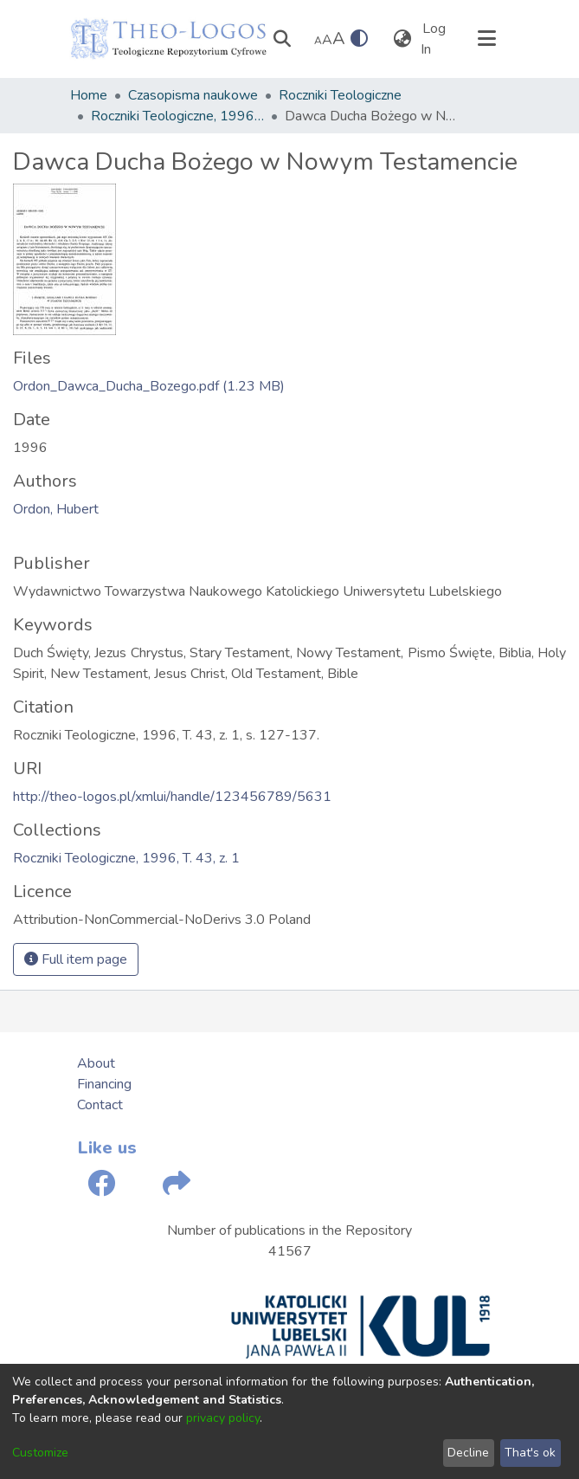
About (96, 1063)
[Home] (168, 39)
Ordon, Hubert (56, 509)
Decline (468, 1452)
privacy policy (223, 1418)
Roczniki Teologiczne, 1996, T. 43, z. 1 (177, 116)
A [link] (318, 41)
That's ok (530, 1452)
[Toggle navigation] (487, 39)
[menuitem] (403, 39)
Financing (104, 1084)
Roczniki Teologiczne (340, 95)
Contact (100, 1104)
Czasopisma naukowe (193, 95)
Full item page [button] (75, 959)
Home (88, 95)
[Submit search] (282, 39)
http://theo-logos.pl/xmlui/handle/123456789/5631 (172, 796)
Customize (40, 1452)
